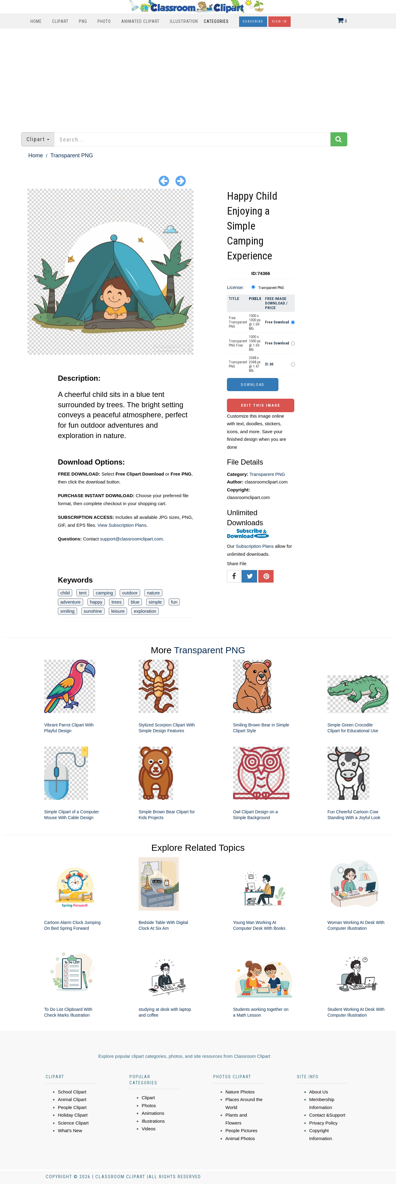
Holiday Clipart (73, 1115)
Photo (104, 21)
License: (235, 287)
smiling (67, 611)
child (65, 592)
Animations (153, 1113)
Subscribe (253, 21)
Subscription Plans (255, 546)
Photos (149, 1105)
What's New (70, 1130)
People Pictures (241, 1130)
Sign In (279, 21)
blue (135, 601)
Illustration (184, 21)
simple (155, 601)
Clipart (60, 21)
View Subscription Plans (122, 525)
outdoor (130, 592)
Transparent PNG (71, 155)
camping (104, 592)
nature (153, 592)
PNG (83, 21)
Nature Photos (240, 1091)
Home (36, 21)
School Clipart (72, 1091)
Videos (149, 1128)
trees (116, 601)
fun (174, 601)
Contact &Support (327, 1115)
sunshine (93, 611)
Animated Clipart (140, 21)
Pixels (255, 298)
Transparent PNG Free (238, 343)
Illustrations (153, 1121)
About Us (318, 1091)
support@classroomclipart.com (131, 538)
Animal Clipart (72, 1099)
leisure (118, 611)
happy (96, 601)
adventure (70, 601)
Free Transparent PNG (238, 322)
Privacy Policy (323, 1122)
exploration (145, 611)
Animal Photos (240, 1138)
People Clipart (72, 1107)
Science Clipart (73, 1122)
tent (83, 592)
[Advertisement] (198, 77)
